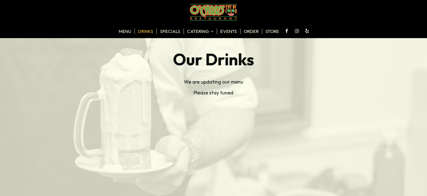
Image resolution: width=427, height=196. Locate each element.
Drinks (145, 31)
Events (228, 31)
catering (200, 31)
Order (251, 31)
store (272, 31)
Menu (125, 31)
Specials (170, 31)
